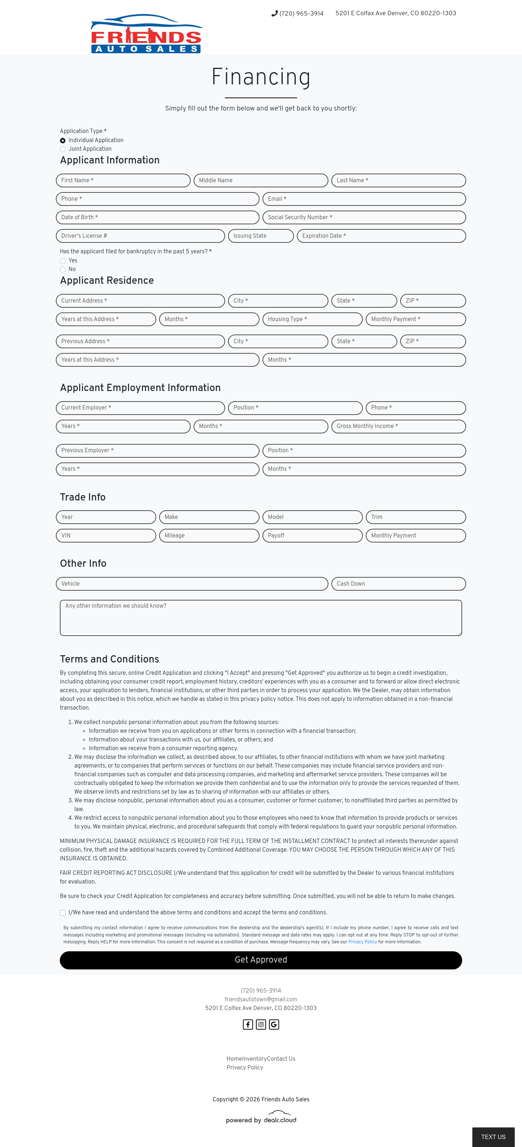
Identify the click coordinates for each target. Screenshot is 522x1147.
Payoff (276, 536)
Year (67, 517)
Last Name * (353, 180)
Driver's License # (84, 236)
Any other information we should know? (115, 606)
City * (240, 301)
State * (346, 301)
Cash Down (351, 584)
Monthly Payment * (396, 319)
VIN (66, 536)
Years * (70, 426)
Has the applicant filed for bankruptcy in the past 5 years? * (136, 251)
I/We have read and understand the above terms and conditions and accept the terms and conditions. (198, 913)
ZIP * (412, 301)
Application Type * (83, 131)
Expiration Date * (324, 236)
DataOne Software (176, 1143)
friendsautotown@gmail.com (261, 999)
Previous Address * (85, 341)
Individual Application (96, 140)
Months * (176, 319)
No (72, 269)
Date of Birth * (79, 217)
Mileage (175, 536)
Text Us (493, 1137)
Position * (245, 408)
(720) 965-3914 (298, 14)
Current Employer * (86, 408)
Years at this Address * (90, 319)
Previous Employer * (87, 450)
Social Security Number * (300, 217)
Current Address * (84, 301)
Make (171, 517)
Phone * (71, 199)
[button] (336, 40)
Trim (376, 517)
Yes (73, 261)
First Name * (77, 180)
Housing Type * (287, 319)
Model (275, 517)
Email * (277, 199)
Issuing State (249, 236)
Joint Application (90, 149)
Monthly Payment (393, 536)
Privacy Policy (362, 942)
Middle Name (216, 180)
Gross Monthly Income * (367, 426)
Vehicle (70, 584)
